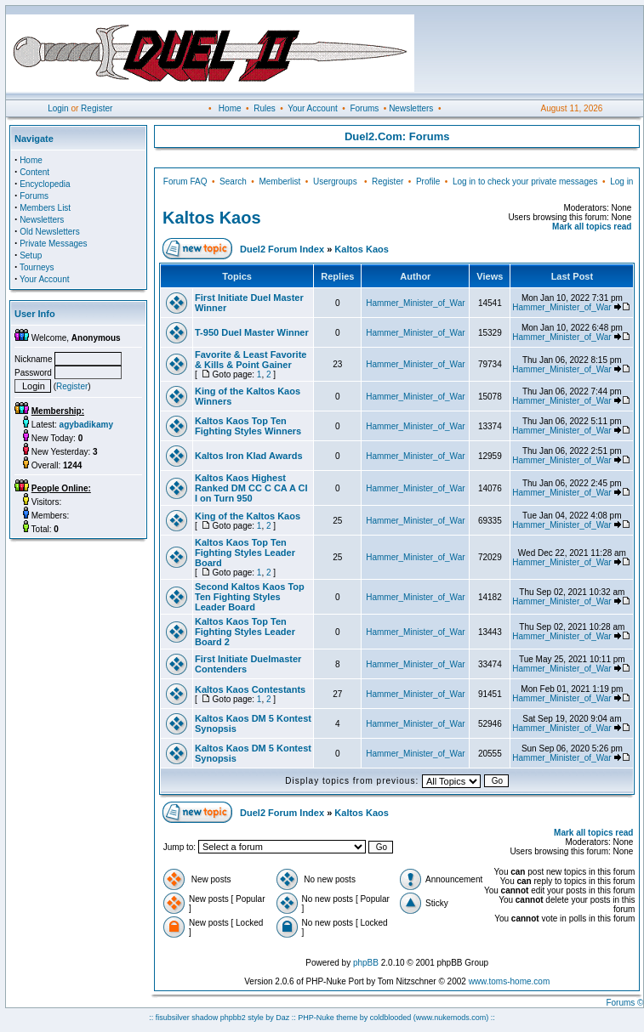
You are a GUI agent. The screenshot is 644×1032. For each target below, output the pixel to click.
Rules (265, 108)
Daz (282, 1017)
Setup (31, 255)
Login (58, 108)
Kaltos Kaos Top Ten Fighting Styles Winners (248, 426)
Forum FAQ (185, 181)
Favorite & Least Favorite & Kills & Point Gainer (250, 359)
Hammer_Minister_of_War (415, 303)
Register (96, 108)
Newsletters (411, 108)
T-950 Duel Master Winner (252, 332)
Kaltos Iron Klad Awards (249, 456)
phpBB (366, 962)
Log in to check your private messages (525, 181)
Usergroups (335, 181)
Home (230, 108)
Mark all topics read (591, 226)
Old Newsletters (50, 231)
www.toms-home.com (509, 981)
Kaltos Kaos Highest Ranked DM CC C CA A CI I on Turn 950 (251, 488)
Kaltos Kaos (211, 217)
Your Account (313, 108)
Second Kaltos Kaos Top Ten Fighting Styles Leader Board (250, 596)
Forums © (624, 1002)
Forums (364, 108)
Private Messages (53, 243)
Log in (621, 181)
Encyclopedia (45, 184)
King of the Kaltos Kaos (247, 516)
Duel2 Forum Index (282, 249)
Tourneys (37, 267)
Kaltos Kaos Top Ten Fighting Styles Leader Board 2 (245, 631)
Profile (428, 181)
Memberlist (279, 181)
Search (233, 181)
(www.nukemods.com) (451, 1017)
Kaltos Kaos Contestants (250, 689)
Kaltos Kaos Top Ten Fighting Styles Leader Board (245, 552)
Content (34, 172)
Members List (45, 208)
